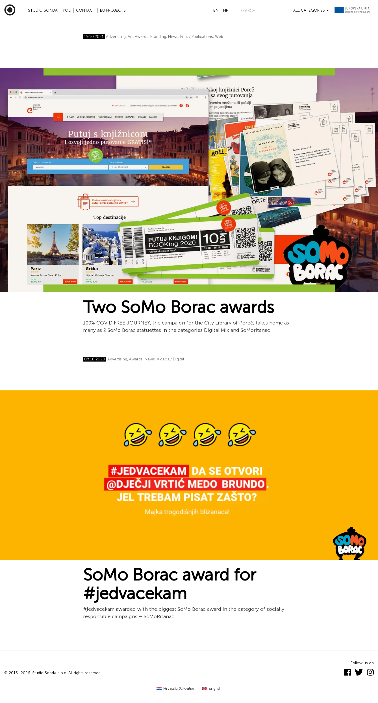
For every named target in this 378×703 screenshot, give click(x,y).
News (173, 36)
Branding (158, 36)
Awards (141, 36)
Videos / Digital (170, 359)
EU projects (113, 10)
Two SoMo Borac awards (178, 307)
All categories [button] (311, 10)
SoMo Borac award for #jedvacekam (169, 584)
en (215, 10)
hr (225, 10)
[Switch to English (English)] (212, 688)
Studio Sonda (43, 10)
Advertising (116, 36)
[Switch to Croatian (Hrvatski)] (176, 688)
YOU (66, 10)
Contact (85, 10)
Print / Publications (196, 36)
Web (219, 36)
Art (130, 36)
